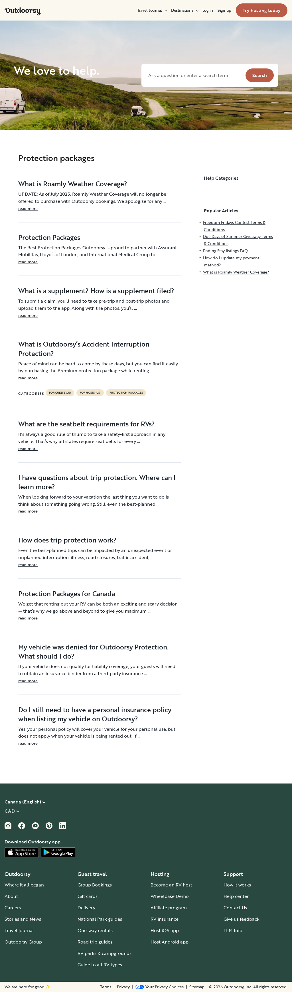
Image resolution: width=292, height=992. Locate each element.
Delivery (86, 907)
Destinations (184, 10)
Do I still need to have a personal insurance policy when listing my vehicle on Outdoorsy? (94, 714)
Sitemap (196, 987)
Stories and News (23, 919)
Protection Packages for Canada (66, 593)
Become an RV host (171, 884)
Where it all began (24, 884)
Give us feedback (241, 919)
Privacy (123, 987)
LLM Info (233, 930)
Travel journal (19, 930)
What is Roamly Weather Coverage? (72, 184)
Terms (105, 987)
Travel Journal (152, 10)
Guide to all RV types (100, 964)
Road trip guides (95, 941)
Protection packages (126, 392)
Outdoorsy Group (23, 941)
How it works (237, 884)
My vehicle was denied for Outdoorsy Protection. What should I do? (93, 651)
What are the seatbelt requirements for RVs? (86, 424)
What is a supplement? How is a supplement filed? (96, 290)
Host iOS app (165, 930)
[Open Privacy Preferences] (159, 987)
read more (28, 208)
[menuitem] (152, 10)
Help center (236, 896)
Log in (207, 10)
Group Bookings (95, 884)
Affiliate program (169, 907)
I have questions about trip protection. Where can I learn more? (97, 482)
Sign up (224, 10)
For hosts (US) (90, 392)
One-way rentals (95, 930)
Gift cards (88, 896)
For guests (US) (60, 392)
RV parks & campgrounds (104, 953)
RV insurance (165, 919)
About (11, 896)
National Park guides (100, 919)
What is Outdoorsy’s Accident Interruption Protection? (83, 348)
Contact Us (235, 907)
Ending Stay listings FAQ (225, 251)
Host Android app (169, 941)
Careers (13, 907)
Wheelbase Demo (170, 896)
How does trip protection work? (67, 540)
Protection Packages (49, 237)
